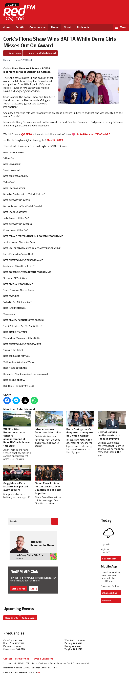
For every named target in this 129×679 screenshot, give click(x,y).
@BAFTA (26, 134)
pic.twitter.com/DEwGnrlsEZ (93, 134)
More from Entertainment (42, 53)
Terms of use (22, 658)
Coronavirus (37, 27)
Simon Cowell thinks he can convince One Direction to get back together (49, 480)
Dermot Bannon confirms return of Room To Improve (112, 426)
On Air (20, 27)
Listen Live (106, 8)
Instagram (112, 16)
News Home (15, 53)
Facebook (94, 16)
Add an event (29, 618)
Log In (33, 588)
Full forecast (109, 558)
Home (6, 27)
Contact (7, 658)
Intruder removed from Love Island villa (49, 422)
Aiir (38, 672)
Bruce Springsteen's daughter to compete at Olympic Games (80, 424)
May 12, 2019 (55, 140)
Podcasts (83, 27)
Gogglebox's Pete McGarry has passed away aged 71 (17, 478)
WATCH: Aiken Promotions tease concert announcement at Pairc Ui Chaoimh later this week (17, 429)
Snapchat (121, 16)
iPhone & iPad (109, 593)
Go (54, 521)
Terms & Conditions (42, 658)
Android (106, 600)
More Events (11, 618)
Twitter (103, 16)
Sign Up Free (18, 588)
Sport (68, 27)
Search (13, 521)
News (55, 27)
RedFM (19, 12)
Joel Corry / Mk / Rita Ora (29, 555)
